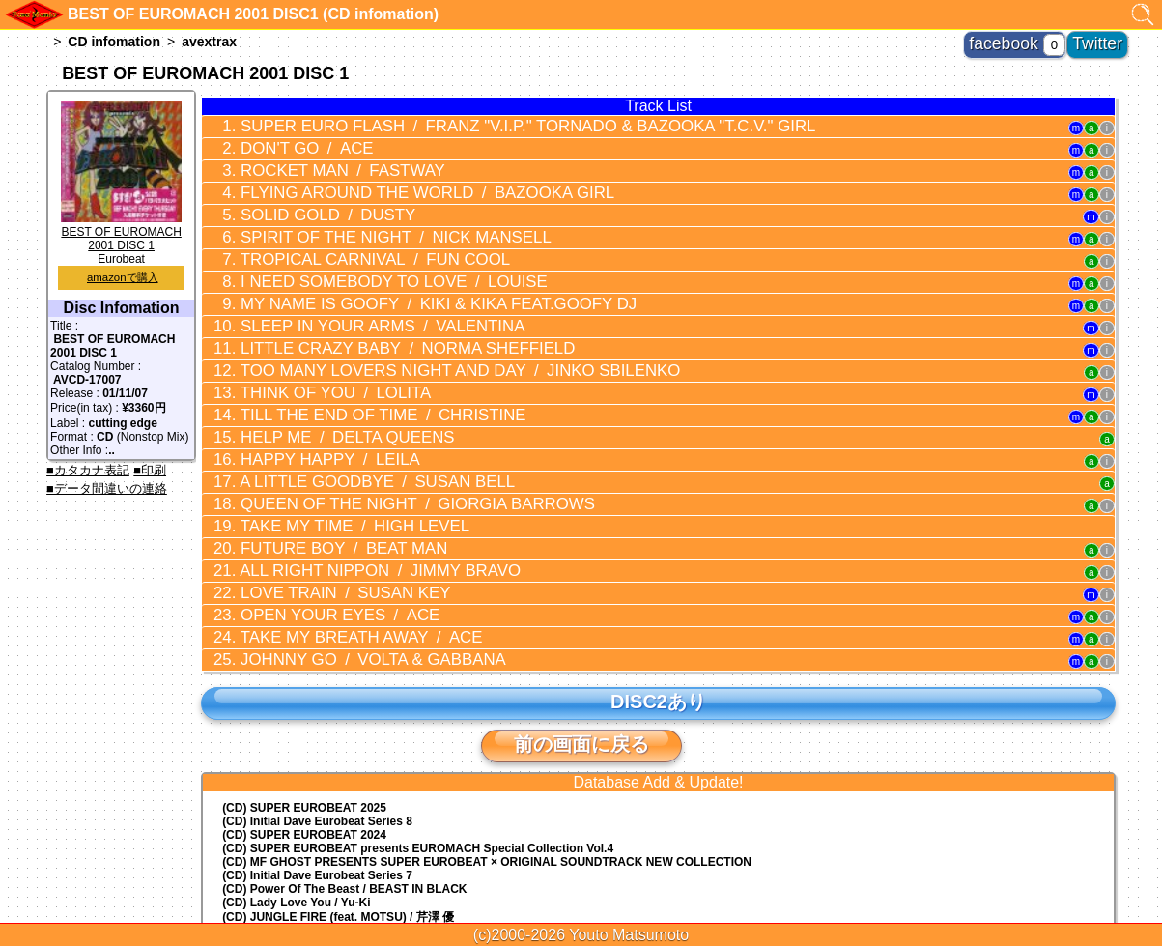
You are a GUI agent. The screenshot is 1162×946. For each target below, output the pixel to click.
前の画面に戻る (581, 647)
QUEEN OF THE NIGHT (380, 436)
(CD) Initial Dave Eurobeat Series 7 (317, 779)
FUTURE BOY (319, 473)
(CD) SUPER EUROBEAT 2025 (304, 711)
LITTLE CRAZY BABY (372, 308)
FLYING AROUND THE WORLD (388, 179)
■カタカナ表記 (87, 470)
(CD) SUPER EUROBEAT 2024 (304, 738)
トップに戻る (581, 878)
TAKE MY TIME (328, 455)
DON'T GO (288, 143)
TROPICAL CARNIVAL (345, 235)
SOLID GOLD (306, 198)
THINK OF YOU (312, 345)
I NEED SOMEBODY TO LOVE (360, 253)
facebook (1033, 38)
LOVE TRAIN (320, 510)
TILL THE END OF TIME (351, 363)
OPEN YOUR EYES (316, 528)
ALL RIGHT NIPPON (349, 492)
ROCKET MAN (318, 161)
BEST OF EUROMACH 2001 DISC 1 (121, 232)
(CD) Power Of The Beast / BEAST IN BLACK (344, 792)
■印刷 (149, 470)
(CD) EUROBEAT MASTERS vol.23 (316, 836)
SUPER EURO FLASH (472, 124)
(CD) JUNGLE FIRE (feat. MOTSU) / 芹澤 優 (338, 820)
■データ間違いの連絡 (106, 488)
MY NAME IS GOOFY (397, 271)
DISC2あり (658, 605)
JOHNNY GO (343, 565)
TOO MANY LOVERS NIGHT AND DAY (416, 326)
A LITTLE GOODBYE (347, 418)
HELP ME (321, 381)
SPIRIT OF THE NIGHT (362, 216)
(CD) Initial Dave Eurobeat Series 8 (317, 724)
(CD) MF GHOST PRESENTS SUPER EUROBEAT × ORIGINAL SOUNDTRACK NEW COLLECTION (486, 765)
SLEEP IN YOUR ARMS (351, 290)
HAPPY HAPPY (307, 400)
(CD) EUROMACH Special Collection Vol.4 (417, 752)
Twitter (1105, 38)
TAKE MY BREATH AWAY (333, 547)
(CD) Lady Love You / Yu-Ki (296, 806)
